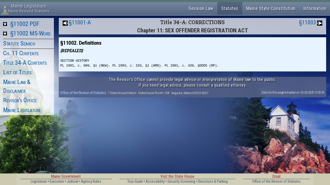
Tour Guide (135, 181)
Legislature (39, 181)
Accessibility (155, 181)
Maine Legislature (22, 110)
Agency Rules (91, 181)
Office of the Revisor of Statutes (83, 92)
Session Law (200, 8)
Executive (57, 181)
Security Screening (181, 181)
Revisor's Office (19, 100)
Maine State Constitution (271, 8)
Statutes (229, 8)
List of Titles (17, 72)
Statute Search (19, 43)
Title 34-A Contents (25, 62)
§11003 (307, 22)
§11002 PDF (24, 23)
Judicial (72, 181)
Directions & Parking (213, 181)
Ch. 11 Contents (21, 53)
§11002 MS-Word (30, 33)
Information (314, 8)
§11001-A (80, 22)
